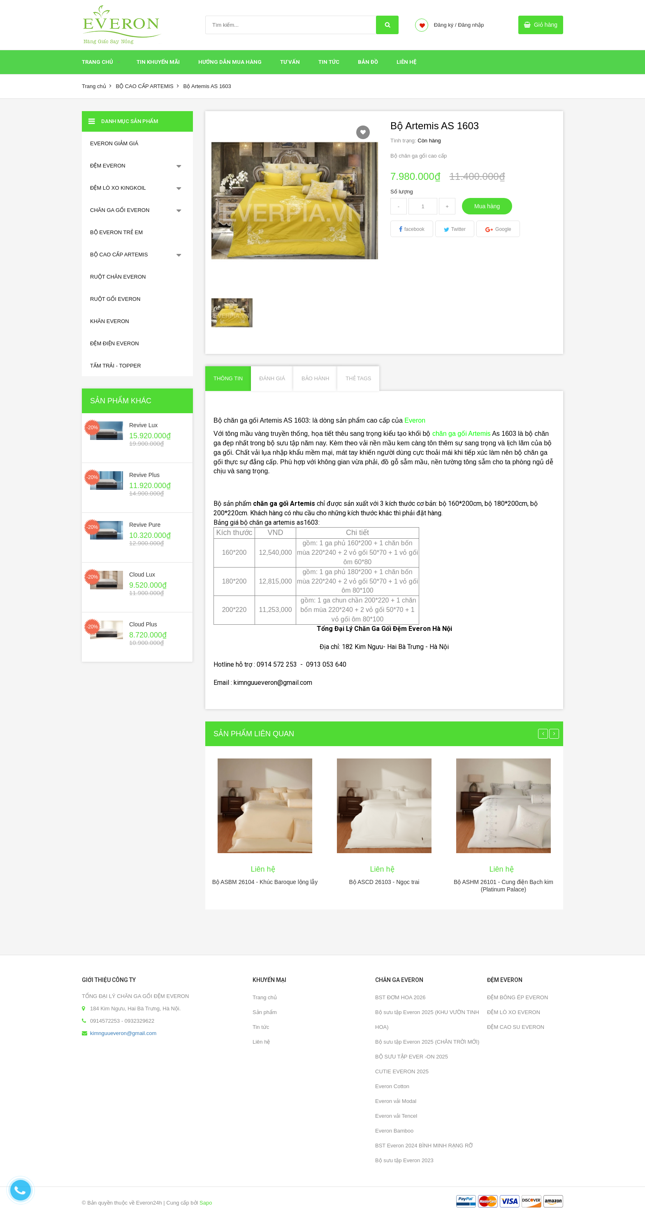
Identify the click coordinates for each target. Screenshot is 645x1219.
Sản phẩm (265, 1012)
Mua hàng (487, 206)
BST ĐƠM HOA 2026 (400, 997)
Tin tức (328, 62)
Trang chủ (265, 997)
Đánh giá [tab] (272, 378)
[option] (232, 312)
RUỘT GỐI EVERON (115, 299)
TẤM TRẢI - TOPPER (115, 366)
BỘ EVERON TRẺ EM (116, 232)
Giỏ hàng (545, 24)
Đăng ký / (445, 25)
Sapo (206, 1203)
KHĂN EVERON (109, 321)
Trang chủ (97, 62)
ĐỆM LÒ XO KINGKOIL (118, 188)
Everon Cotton (392, 1086)
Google (503, 229)
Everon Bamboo (394, 1131)
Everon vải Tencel (396, 1116)
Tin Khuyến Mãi (158, 62)
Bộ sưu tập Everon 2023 (404, 1160)
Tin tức (261, 1027)
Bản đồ (368, 62)
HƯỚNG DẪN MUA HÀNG (230, 62)
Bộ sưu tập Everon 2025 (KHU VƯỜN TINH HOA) (427, 1019)
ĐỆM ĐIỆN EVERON (114, 343)
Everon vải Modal (395, 1101)
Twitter (458, 229)
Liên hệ (406, 62)
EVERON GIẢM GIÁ (114, 143)
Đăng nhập (471, 25)
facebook (414, 229)
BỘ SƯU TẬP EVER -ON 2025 (411, 1057)
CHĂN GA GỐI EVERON (119, 210)
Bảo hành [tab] (315, 378)
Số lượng (401, 191)
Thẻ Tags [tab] (358, 378)
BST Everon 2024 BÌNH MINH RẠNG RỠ (424, 1145)
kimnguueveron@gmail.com (123, 1033)
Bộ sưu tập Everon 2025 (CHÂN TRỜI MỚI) (427, 1042)
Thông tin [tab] (228, 378)
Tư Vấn (290, 62)
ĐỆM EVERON (107, 166)
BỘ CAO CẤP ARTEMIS (144, 86)
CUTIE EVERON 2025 (402, 1071)
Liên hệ (261, 1042)
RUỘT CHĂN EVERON (118, 277)
